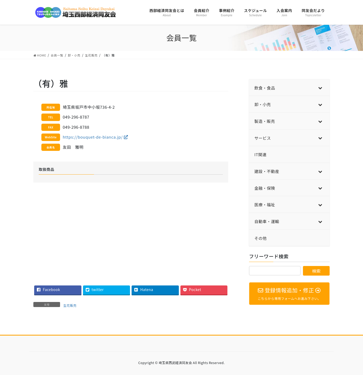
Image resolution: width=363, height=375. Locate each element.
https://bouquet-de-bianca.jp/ (95, 137)
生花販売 (70, 305)
